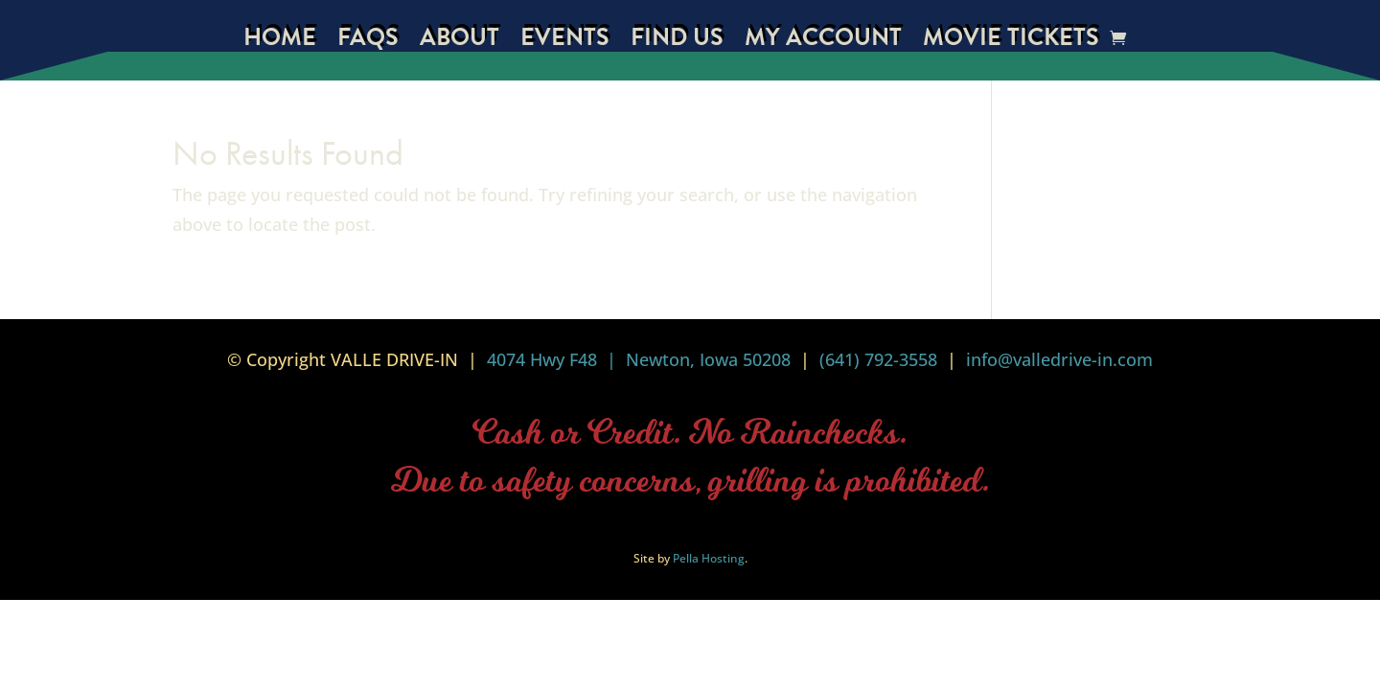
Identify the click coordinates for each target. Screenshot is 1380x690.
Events (565, 41)
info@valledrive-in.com (1057, 359)
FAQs (368, 41)
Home (279, 41)
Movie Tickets (1011, 41)
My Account (823, 41)
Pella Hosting (709, 558)
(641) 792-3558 (878, 359)
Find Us (677, 41)
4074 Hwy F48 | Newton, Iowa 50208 (639, 359)
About (459, 41)
